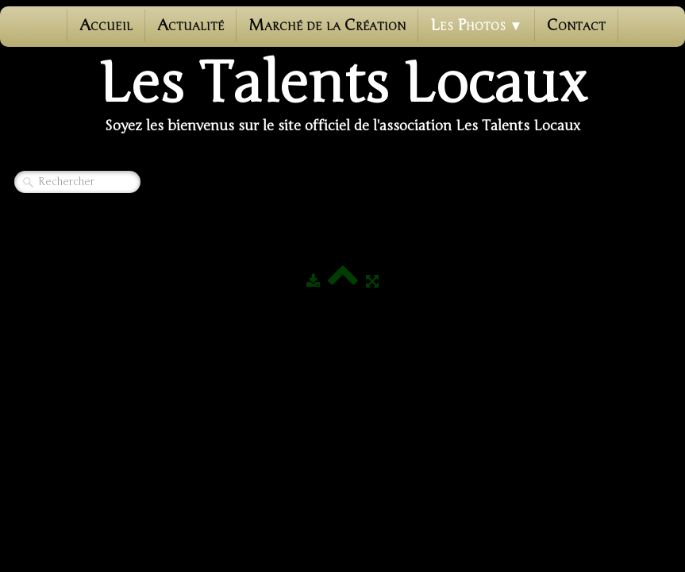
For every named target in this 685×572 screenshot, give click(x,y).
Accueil (106, 25)
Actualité (190, 25)
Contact (576, 25)
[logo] (342, 96)
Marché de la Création (327, 25)
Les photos (476, 25)
